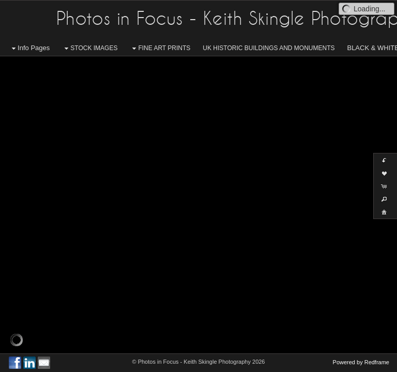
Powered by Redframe (361, 362)
